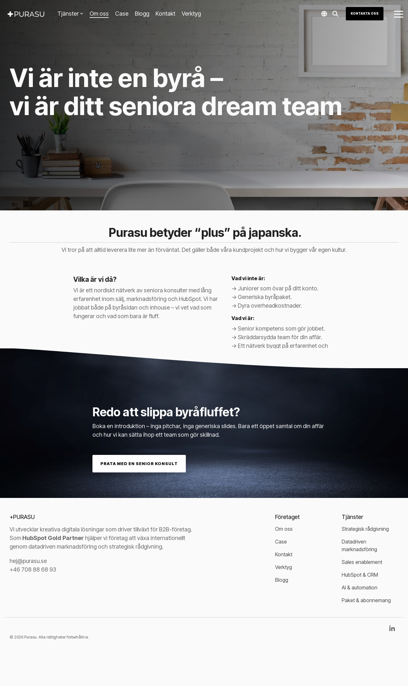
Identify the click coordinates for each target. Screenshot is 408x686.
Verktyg (191, 13)
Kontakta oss (365, 13)
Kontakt (165, 13)
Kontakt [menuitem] (283, 554)
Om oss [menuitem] (284, 529)
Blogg (142, 13)
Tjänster (70, 13)
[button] (398, 14)
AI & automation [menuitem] (359, 587)
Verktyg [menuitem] (283, 567)
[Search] (335, 13)
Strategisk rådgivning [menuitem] (365, 529)
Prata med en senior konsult (139, 463)
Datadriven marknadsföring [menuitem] (359, 545)
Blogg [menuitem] (281, 580)
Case (121, 13)
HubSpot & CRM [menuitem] (360, 575)
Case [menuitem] (281, 541)
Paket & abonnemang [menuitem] (366, 600)
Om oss (99, 13)
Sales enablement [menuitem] (362, 562)
